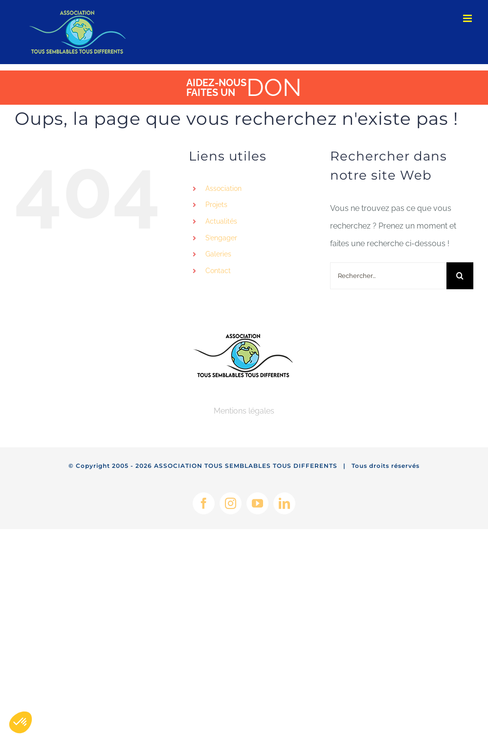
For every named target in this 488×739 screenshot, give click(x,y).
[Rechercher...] (388, 275)
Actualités (221, 221)
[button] (20, 722)
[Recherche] (459, 275)
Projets (216, 204)
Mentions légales (244, 411)
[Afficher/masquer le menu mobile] (468, 18)
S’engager (221, 238)
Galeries (218, 254)
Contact (218, 271)
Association (223, 188)
